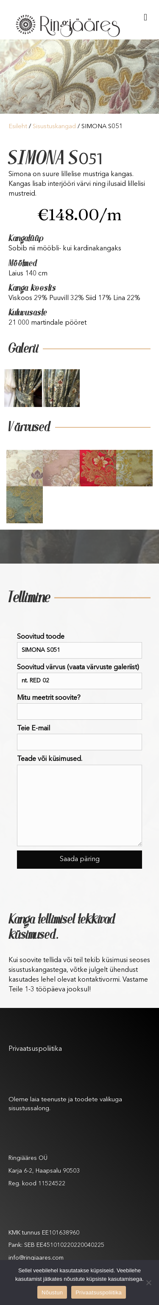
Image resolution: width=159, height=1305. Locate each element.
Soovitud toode (79, 646)
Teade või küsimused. (79, 801)
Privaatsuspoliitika (35, 1049)
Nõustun (52, 1292)
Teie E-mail (79, 737)
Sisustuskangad (54, 126)
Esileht (17, 126)
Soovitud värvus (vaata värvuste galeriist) (79, 676)
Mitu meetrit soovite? (79, 707)
